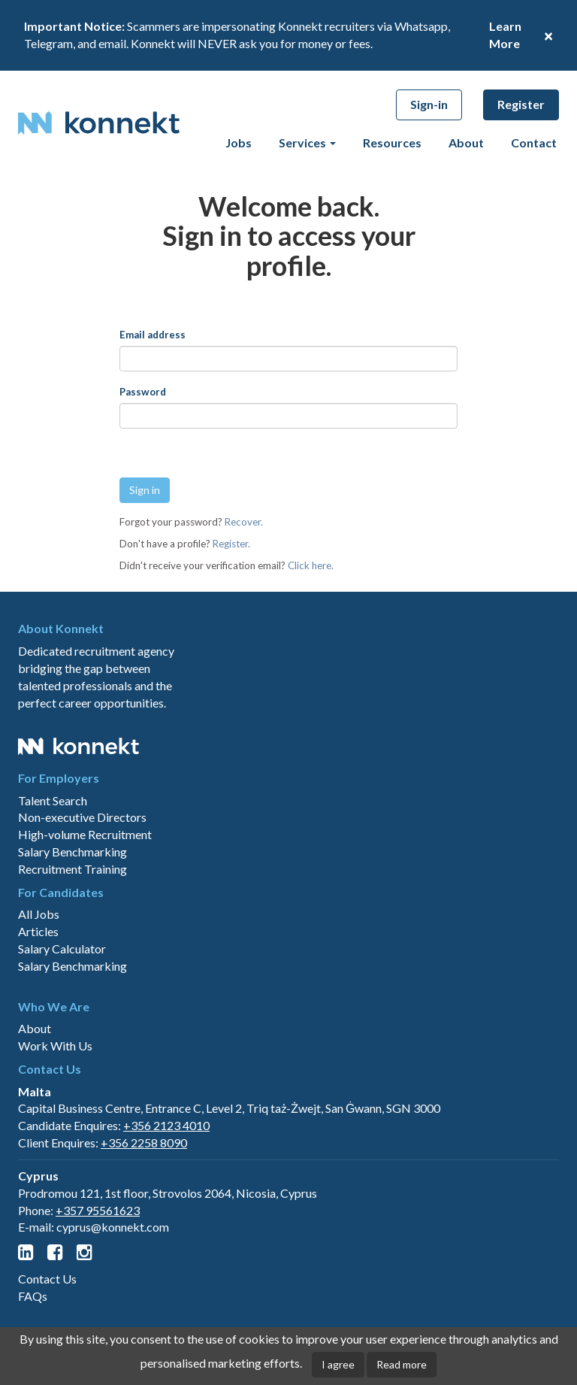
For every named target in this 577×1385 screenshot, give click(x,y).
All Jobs (38, 985)
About (466, 142)
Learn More (505, 34)
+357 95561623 (98, 1281)
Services (307, 142)
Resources (392, 142)
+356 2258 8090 (144, 1213)
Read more (401, 1364)
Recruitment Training (72, 939)
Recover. (244, 522)
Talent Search (52, 871)
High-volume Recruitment (85, 905)
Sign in (144, 489)
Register (521, 104)
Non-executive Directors (82, 888)
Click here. (311, 565)
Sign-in (429, 104)
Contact (534, 142)
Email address (152, 335)
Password (142, 392)
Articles (38, 1002)
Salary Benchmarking (72, 922)
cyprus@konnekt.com (112, 1298)
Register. (231, 544)
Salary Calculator (62, 1019)
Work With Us (55, 1116)
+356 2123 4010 (166, 1196)
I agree (338, 1364)
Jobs (238, 142)
